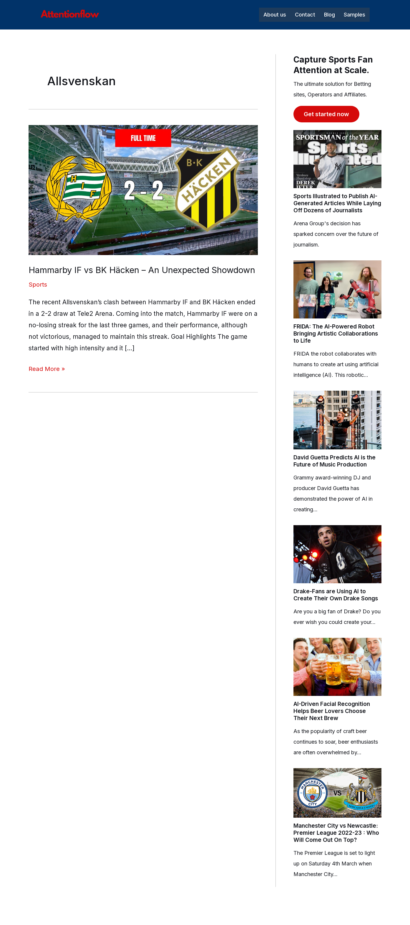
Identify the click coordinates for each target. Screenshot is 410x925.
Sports (38, 296)
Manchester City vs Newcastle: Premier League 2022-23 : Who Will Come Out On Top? (335, 851)
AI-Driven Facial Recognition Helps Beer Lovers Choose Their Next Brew (333, 726)
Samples (354, 14)
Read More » (47, 379)
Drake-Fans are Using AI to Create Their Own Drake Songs (331, 606)
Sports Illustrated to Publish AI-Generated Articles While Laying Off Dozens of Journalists (336, 208)
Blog (329, 14)
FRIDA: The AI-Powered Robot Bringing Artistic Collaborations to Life (335, 341)
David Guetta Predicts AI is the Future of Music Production (336, 469)
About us (274, 14)
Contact (305, 14)
